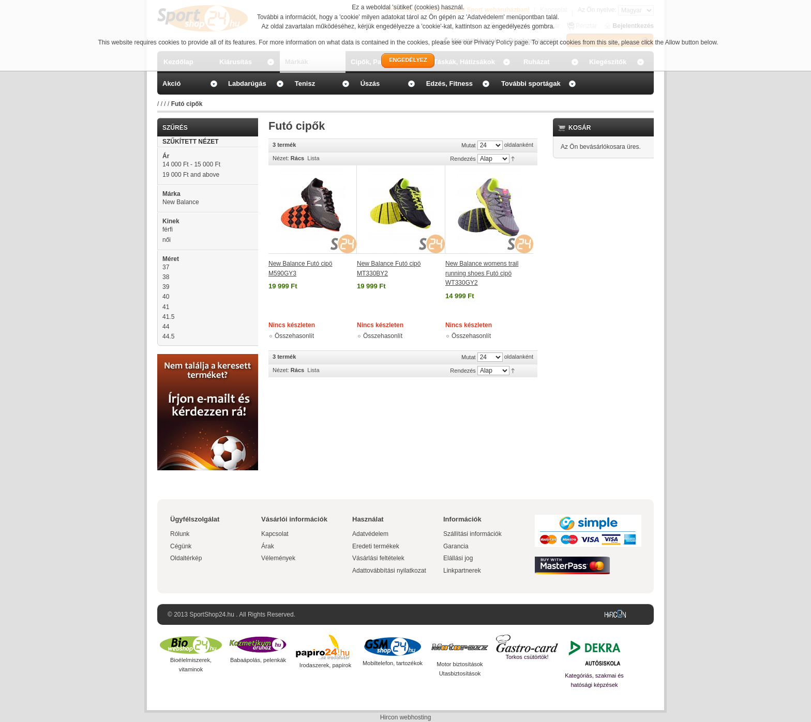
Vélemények (278, 558)
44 (165, 326)
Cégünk (180, 546)
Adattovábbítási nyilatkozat (389, 570)
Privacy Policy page (501, 42)
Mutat (468, 145)
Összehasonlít (294, 336)
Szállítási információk (472, 533)
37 (165, 267)
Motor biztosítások (460, 664)
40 (165, 296)
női (166, 239)
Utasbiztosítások (460, 673)
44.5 (168, 336)
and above (190, 174)
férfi (167, 229)
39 (165, 286)
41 (165, 307)
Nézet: (281, 158)
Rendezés (463, 159)
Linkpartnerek (462, 570)
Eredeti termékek (375, 546)
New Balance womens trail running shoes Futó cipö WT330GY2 (481, 273)
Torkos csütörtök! (526, 657)
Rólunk (179, 533)
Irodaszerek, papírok (325, 665)
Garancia (456, 546)
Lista (313, 158)
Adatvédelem (370, 533)
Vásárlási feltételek (378, 558)
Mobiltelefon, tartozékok (393, 663)
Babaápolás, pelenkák (258, 660)
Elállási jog (458, 558)
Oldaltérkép (186, 558)
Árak (267, 546)
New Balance (180, 202)
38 (165, 277)
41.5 (168, 316)
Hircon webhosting (405, 717)
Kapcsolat (275, 533)
